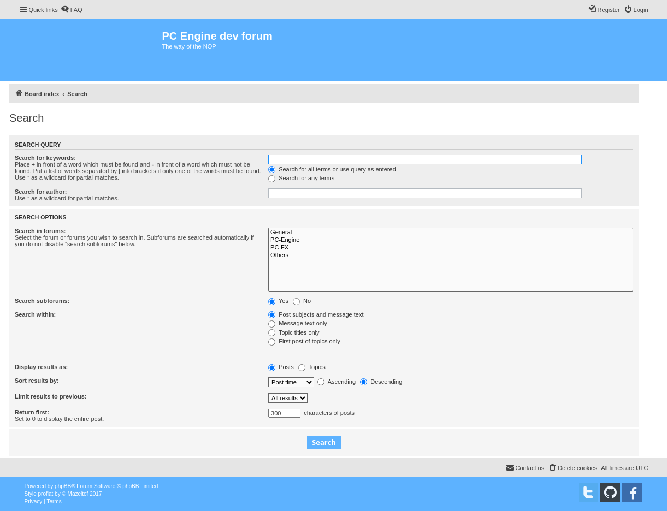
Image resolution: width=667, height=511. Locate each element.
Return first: (32, 412)
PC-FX (450, 248)
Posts (281, 367)
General (450, 232)
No (302, 301)
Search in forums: (40, 231)
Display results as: (41, 367)
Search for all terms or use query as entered (332, 169)
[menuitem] (71, 9)
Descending (381, 381)
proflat (46, 494)
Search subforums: (42, 301)
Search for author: (41, 191)
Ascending (336, 381)
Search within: (35, 314)
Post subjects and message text (315, 314)
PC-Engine (450, 240)
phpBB (63, 486)
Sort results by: (37, 380)
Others (450, 255)
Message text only (297, 323)
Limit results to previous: (50, 396)
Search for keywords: (45, 158)
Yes (278, 301)
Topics (312, 367)
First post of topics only (304, 341)
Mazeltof (78, 494)
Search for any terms (301, 178)
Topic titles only (293, 332)
